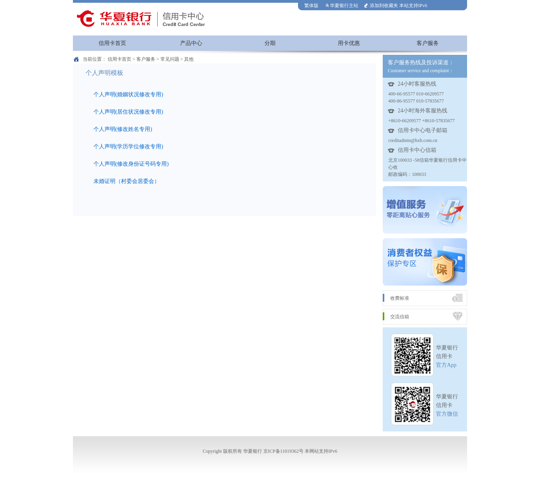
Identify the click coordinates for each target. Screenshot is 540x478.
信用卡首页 (112, 43)
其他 (189, 59)
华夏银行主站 (341, 5)
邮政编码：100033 (407, 174)
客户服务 (428, 43)
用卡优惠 (349, 43)
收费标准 (399, 298)
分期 (270, 43)
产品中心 (191, 43)
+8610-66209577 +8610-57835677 (421, 120)
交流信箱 (399, 316)
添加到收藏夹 (381, 5)
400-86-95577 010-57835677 (416, 101)
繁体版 (311, 5)
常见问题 (169, 59)
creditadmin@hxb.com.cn (412, 140)
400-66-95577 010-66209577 (416, 94)
